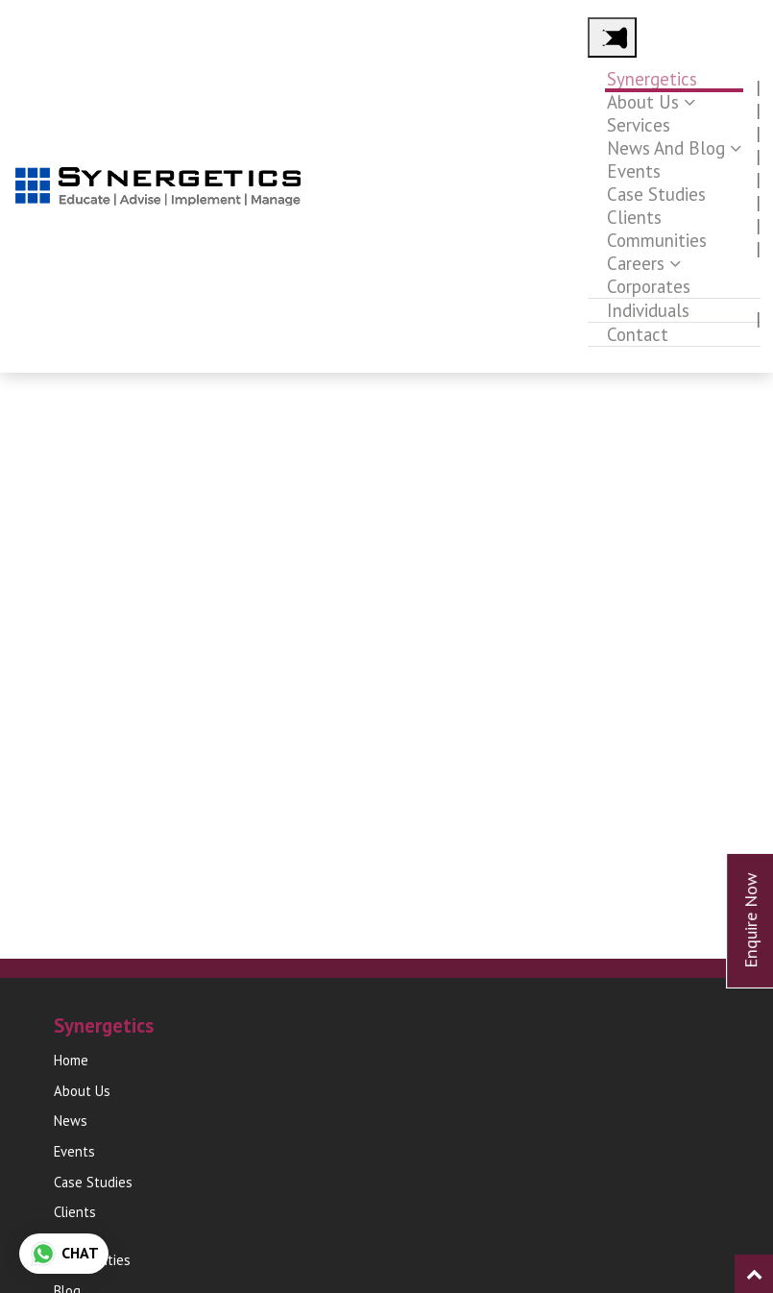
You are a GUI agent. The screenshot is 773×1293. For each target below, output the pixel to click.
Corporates (648, 286)
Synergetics (652, 78)
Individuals (648, 310)
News (70, 1120)
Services (638, 124)
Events (634, 171)
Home (71, 1060)
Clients (634, 217)
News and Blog (666, 147)
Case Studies (656, 194)
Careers (635, 263)
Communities (657, 240)
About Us (643, 101)
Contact (637, 334)
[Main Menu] (612, 37)
